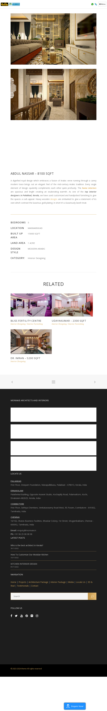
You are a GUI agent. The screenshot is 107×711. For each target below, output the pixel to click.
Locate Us (80, 582)
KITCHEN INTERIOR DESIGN (24, 563)
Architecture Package (38, 582)
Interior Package (58, 582)
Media (71, 582)
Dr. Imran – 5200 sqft (25, 358)
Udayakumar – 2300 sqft (69, 320)
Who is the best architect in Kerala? (27, 545)
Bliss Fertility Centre (26, 320)
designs (53, 199)
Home (13, 582)
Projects (22, 582)
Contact (34, 585)
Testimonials (23, 585)
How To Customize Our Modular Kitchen (29, 554)
